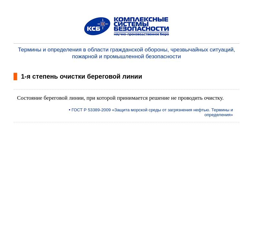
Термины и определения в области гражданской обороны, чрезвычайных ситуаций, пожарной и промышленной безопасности (126, 53)
